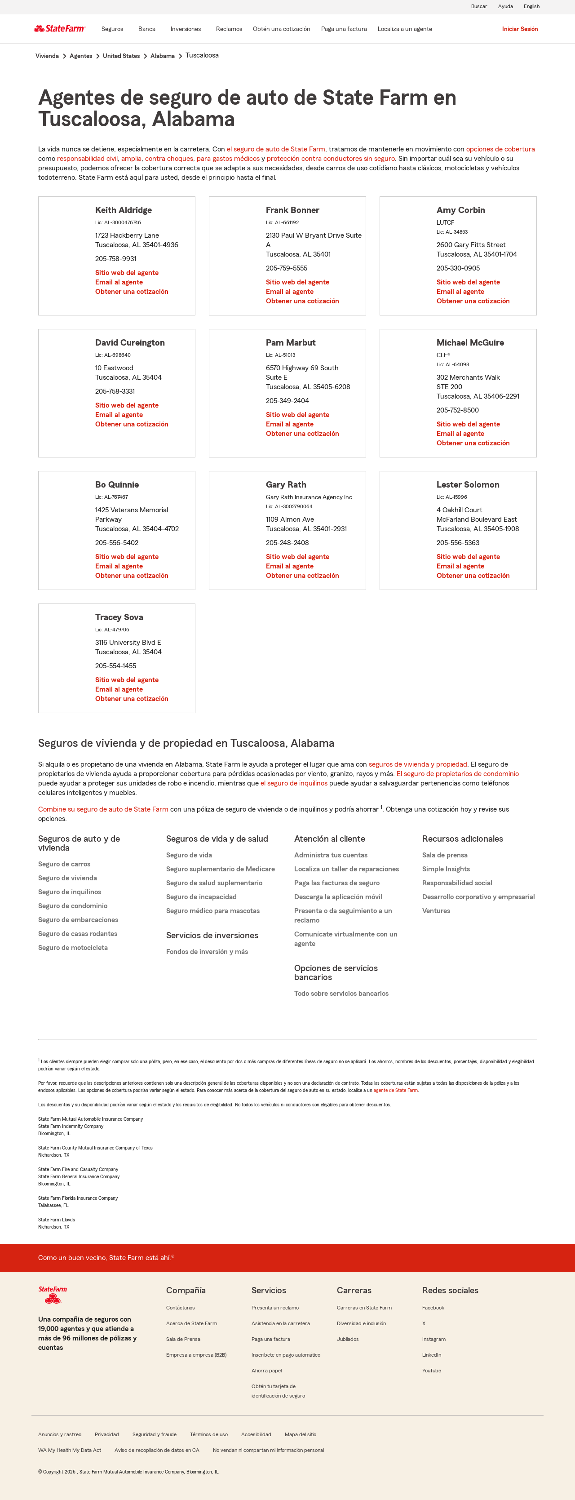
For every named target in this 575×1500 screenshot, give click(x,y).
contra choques (169, 158)
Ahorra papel (267, 1370)
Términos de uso (209, 1434)
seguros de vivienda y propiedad (418, 764)
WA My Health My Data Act (69, 1450)
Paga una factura (271, 1339)
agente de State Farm (396, 1090)
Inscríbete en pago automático (286, 1355)
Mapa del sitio (300, 1434)
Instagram (434, 1339)
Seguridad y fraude (155, 1434)
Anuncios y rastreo (59, 1434)
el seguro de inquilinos (294, 783)
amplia (131, 158)
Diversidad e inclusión (361, 1323)
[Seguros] (112, 29)
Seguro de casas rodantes (77, 933)
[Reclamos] (229, 29)
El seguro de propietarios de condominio (458, 773)
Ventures (436, 910)
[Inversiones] (186, 29)
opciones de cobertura (500, 149)
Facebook (433, 1307)
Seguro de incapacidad (201, 897)
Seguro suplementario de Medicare (220, 869)
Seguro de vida (189, 855)
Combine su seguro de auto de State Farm (103, 809)
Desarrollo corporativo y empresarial (478, 897)
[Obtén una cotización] (281, 29)
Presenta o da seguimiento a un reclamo (343, 915)
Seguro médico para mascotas (213, 910)
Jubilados (348, 1339)
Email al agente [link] (119, 282)
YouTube (431, 1370)
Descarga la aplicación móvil (338, 897)
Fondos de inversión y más (207, 951)
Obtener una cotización (131, 291)
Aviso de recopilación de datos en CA (157, 1450)
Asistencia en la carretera (281, 1323)
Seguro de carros (64, 864)
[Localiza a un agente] (405, 29)
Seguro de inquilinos (69, 892)
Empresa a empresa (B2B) (196, 1355)
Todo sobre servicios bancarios (341, 993)
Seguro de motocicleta (73, 947)
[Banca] (146, 29)
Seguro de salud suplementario (214, 883)
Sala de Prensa (183, 1339)
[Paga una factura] (344, 29)
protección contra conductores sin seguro (331, 158)
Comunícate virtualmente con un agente (346, 939)
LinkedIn (431, 1355)
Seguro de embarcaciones (78, 919)
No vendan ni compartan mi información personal (268, 1450)
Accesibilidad (256, 1434)
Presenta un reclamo (275, 1307)
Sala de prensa (445, 855)
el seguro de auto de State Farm (276, 149)
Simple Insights (446, 869)
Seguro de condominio (72, 906)
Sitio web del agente (127, 272)
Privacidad (107, 1434)
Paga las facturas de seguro (337, 883)
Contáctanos (180, 1307)
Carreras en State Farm (364, 1307)
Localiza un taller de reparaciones (346, 869)
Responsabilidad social (457, 883)
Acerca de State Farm (191, 1323)
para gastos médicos (228, 158)
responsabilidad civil (87, 158)
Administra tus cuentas (330, 855)
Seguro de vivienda (67, 878)
